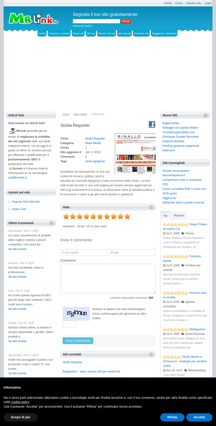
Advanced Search (83, 25)
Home (168, 3)
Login (208, 3)
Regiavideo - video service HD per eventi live (91, 371)
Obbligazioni (197, 329)
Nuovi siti (78, 33)
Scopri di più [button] (20, 417)
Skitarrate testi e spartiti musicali (183, 202)
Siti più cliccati (106, 33)
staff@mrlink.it (17, 177)
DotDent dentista (173, 141)
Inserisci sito (193, 3)
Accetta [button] (199, 417)
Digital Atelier (170, 123)
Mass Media (93, 143)
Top (165, 215)
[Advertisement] (108, 78)
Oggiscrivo (169, 198)
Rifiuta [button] (172, 417)
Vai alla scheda (17, 249)
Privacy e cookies (59, 33)
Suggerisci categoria (164, 33)
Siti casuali (124, 33)
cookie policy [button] (20, 402)
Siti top (91, 33)
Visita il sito (19, 209)
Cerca (179, 3)
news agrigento (95, 161)
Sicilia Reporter (95, 138)
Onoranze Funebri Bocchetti (180, 136)
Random (179, 215)
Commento (68, 260)
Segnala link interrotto (26, 201)
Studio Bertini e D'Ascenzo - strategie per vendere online (185, 361)
